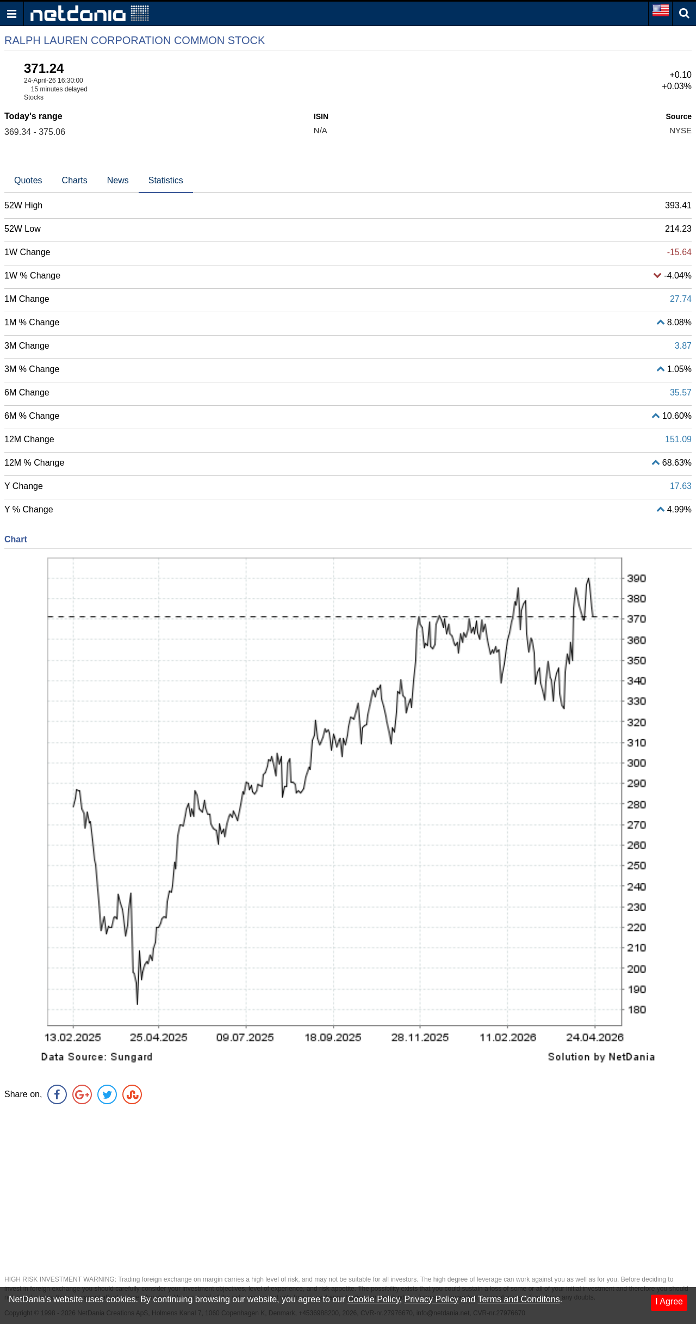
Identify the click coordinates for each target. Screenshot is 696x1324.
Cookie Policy (373, 1299)
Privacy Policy (432, 1299)
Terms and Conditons (518, 1299)
